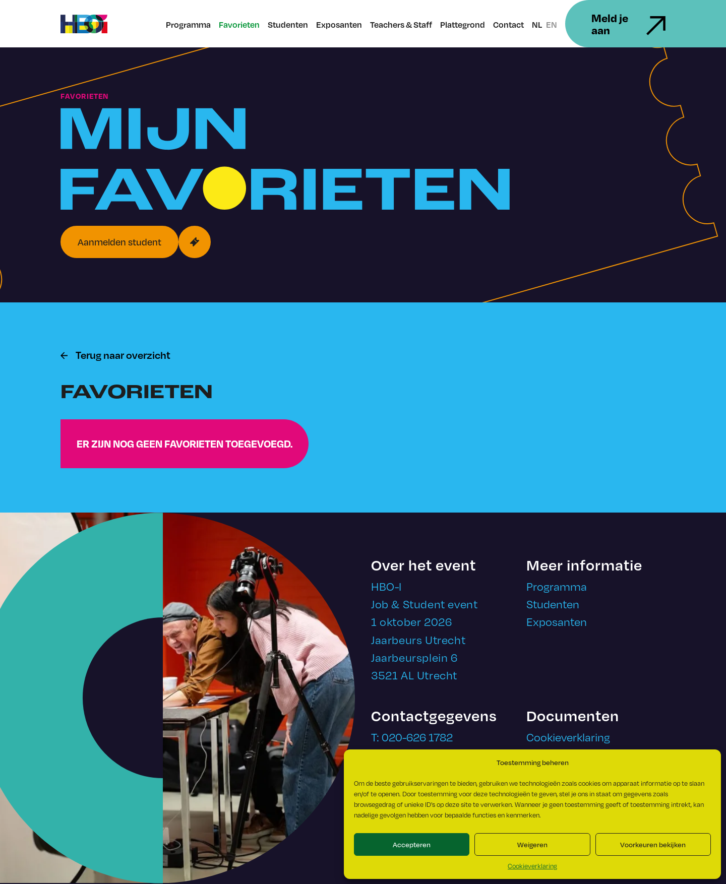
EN (551, 24)
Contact (508, 24)
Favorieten (239, 24)
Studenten (288, 24)
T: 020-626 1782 (412, 736)
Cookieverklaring (532, 865)
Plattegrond (462, 24)
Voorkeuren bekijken (653, 844)
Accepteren (412, 844)
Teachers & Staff (401, 24)
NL (537, 24)
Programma (188, 24)
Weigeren (532, 844)
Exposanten (339, 24)
